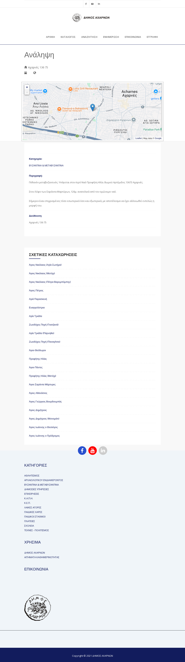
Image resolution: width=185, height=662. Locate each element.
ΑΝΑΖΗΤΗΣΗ (89, 37)
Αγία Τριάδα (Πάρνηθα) (41, 333)
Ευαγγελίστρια (37, 307)
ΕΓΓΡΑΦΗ (152, 37)
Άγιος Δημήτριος (38, 410)
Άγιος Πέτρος (36, 290)
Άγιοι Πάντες (36, 367)
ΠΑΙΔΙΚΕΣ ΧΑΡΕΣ (33, 512)
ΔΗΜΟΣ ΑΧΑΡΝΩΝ (34, 552)
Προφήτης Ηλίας (38, 358)
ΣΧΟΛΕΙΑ (29, 525)
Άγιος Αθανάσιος (38, 393)
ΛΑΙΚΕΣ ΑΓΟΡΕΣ (32, 507)
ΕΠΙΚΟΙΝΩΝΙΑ (133, 37)
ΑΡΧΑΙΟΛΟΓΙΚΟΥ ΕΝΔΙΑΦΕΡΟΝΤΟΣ (43, 480)
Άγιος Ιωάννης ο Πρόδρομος (44, 435)
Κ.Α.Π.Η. (28, 498)
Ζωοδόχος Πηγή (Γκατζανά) (44, 324)
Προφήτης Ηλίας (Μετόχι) (42, 375)
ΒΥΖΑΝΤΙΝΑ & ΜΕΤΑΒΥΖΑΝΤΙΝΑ (46, 165)
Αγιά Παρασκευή (38, 299)
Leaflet (138, 138)
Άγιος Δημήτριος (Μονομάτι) (44, 418)
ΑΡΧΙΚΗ (50, 37)
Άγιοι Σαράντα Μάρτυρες (42, 384)
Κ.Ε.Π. (27, 503)
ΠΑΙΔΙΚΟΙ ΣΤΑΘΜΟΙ (34, 516)
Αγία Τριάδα (35, 316)
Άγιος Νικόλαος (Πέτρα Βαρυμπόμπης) (50, 281)
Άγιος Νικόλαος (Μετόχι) (42, 273)
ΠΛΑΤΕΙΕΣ (29, 521)
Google (158, 138)
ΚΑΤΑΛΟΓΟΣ (68, 37)
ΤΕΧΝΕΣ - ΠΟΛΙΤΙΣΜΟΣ (36, 530)
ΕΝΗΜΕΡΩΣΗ (111, 37)
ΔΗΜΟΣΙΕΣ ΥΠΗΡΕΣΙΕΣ (36, 489)
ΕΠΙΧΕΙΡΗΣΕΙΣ (31, 493)
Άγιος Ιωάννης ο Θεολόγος (43, 427)
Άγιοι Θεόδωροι (37, 350)
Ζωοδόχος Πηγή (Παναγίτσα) (44, 341)
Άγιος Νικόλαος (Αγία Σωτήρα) (45, 264)
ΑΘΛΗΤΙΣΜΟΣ (31, 475)
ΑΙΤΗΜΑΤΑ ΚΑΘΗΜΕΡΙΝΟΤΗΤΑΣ (41, 557)
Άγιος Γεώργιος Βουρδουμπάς (45, 401)
